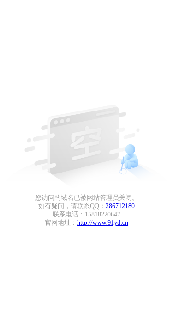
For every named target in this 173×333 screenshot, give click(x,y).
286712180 (120, 206)
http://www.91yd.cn (102, 222)
